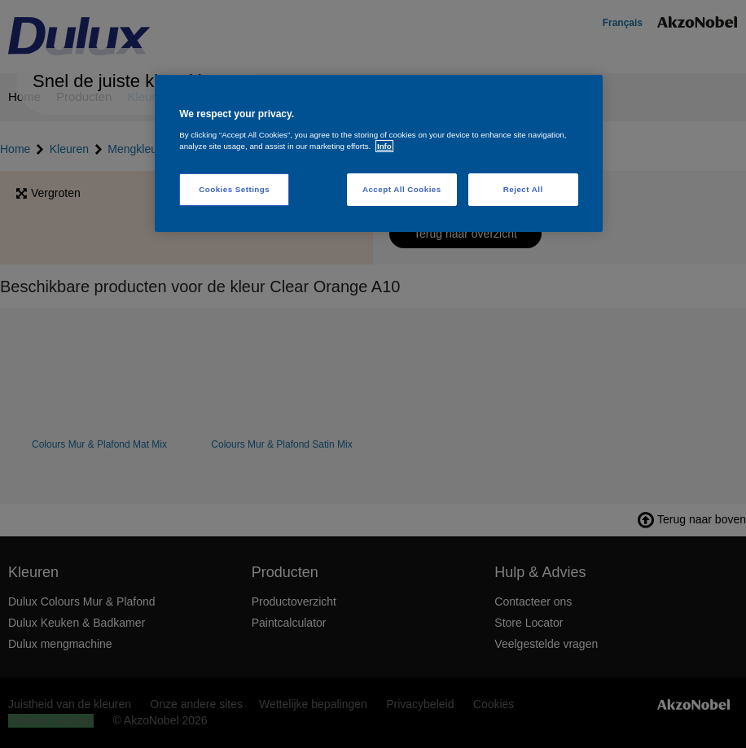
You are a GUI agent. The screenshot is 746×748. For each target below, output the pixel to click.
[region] (379, 153)
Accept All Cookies (401, 189)
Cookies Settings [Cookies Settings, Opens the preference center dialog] (234, 189)
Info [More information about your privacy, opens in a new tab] (384, 146)
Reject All (523, 189)
